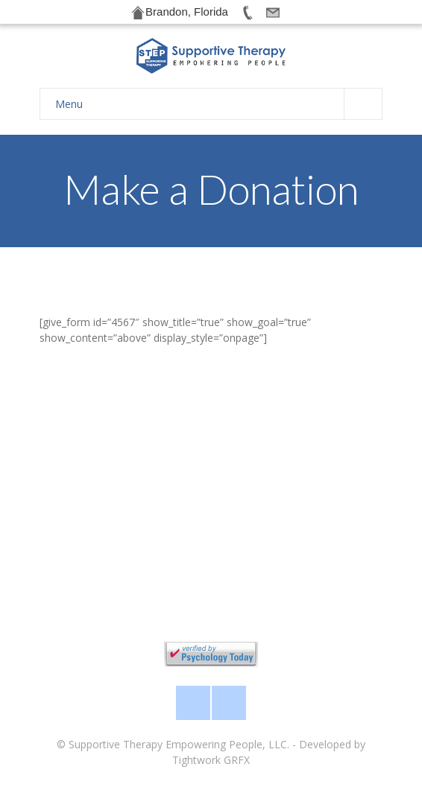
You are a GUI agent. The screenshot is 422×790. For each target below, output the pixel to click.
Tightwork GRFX (211, 760)
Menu (218, 104)
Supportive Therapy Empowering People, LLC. (179, 744)
